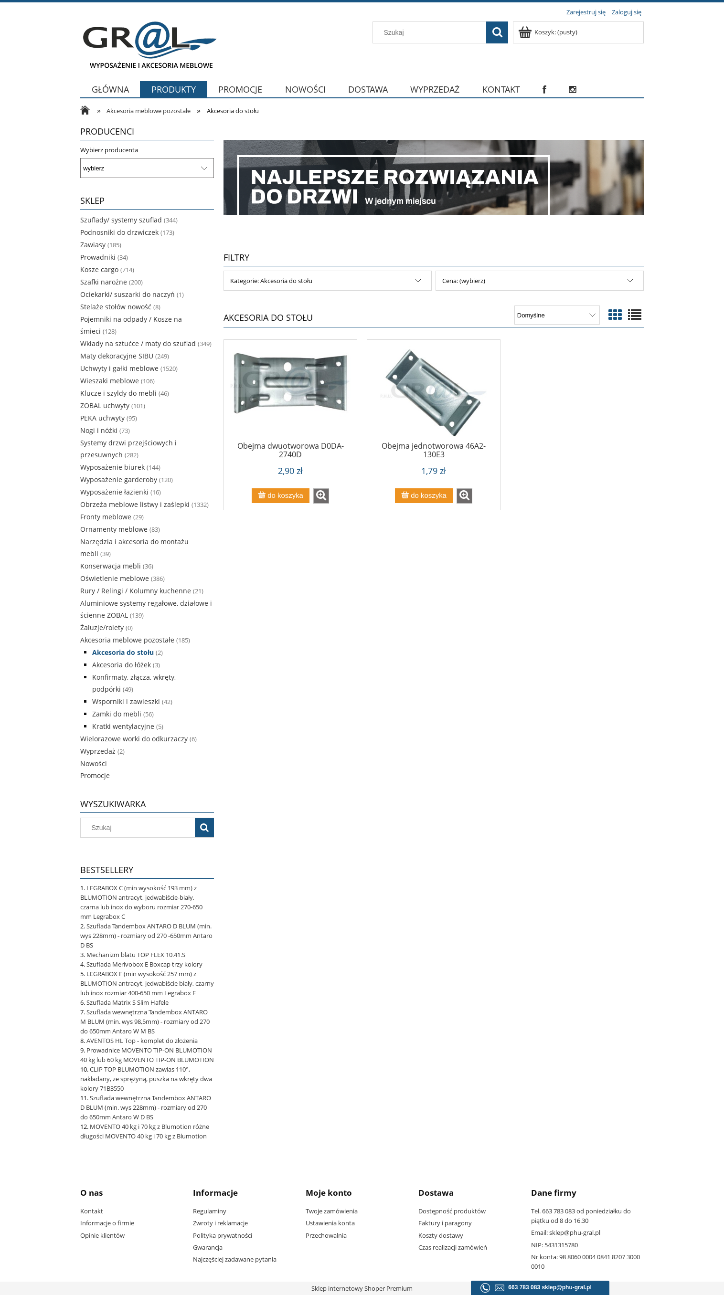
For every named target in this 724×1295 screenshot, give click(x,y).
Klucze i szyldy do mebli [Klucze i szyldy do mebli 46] (118, 393)
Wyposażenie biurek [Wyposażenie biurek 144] (112, 467)
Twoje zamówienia (332, 1211)
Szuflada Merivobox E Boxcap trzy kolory (144, 964)
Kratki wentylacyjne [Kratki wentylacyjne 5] (123, 726)
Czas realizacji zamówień (452, 1247)
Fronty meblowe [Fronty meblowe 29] (105, 516)
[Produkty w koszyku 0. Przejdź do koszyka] (548, 32)
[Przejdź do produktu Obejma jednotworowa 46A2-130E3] (433, 394)
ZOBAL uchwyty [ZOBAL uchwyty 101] (104, 405)
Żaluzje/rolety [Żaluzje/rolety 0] (102, 627)
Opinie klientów (102, 1235)
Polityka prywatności (222, 1235)
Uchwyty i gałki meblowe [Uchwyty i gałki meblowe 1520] (119, 368)
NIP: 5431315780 (554, 1245)
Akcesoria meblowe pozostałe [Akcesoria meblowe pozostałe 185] (127, 639)
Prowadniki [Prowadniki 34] (98, 257)
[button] (321, 496)
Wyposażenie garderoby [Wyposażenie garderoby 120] (118, 479)
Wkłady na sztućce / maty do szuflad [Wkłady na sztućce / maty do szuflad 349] (138, 343)
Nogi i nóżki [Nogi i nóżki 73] (98, 430)
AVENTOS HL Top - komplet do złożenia (142, 1040)
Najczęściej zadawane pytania (235, 1259)
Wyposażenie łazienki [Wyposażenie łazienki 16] (114, 491)
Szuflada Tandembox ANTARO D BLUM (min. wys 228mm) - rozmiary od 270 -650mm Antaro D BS (146, 935)
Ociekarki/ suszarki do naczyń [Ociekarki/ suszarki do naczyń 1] (127, 294)
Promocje (95, 775)
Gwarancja (208, 1247)
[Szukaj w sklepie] (432, 32)
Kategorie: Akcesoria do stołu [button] (271, 280)
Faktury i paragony (445, 1223)
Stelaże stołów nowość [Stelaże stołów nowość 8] (115, 306)
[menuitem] (110, 89)
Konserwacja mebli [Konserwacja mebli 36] (110, 565)
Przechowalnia (326, 1235)
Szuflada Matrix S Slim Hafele (127, 1002)
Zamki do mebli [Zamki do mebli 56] (116, 713)
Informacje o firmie (107, 1223)
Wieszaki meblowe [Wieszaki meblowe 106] (109, 380)
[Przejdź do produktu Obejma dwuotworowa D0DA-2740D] (290, 394)
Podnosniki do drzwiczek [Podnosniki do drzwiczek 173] (119, 232)
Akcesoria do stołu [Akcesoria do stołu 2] (123, 652)
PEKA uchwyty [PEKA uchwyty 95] (102, 417)
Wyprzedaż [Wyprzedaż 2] (98, 751)
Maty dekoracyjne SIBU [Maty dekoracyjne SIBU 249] (116, 355)
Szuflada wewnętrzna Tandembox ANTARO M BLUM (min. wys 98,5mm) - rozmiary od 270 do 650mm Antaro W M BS (145, 1021)
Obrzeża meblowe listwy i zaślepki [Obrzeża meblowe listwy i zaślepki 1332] (135, 504)
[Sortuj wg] (557, 315)
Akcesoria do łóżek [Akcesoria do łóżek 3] (121, 664)
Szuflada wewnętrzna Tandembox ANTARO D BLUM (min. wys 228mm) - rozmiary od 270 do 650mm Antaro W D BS (145, 1107)
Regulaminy (209, 1211)
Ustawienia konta (330, 1223)
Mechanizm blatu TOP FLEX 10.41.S (135, 954)
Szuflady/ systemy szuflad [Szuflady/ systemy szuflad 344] (121, 219)
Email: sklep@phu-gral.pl (565, 1232)
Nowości (93, 763)
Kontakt (91, 1211)
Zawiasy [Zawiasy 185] (93, 244)
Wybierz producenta (109, 150)
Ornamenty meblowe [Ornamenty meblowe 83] (114, 529)
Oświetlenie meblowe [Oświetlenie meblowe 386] (114, 578)
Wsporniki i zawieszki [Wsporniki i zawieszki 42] (126, 701)
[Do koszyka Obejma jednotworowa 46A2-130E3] (423, 495)
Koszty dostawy (440, 1235)
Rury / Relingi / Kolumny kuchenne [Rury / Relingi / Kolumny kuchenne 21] (135, 590)
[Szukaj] (497, 32)
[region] (434, 177)
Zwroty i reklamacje (220, 1223)
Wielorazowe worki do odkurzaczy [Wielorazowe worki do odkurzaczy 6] (134, 738)
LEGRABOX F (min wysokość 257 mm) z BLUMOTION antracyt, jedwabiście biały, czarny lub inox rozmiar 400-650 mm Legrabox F (147, 983)
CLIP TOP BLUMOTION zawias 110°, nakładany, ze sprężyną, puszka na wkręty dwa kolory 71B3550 (146, 1079)
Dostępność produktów (452, 1211)
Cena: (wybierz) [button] (463, 280)
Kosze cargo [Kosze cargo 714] (99, 269)
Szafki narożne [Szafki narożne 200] (103, 281)
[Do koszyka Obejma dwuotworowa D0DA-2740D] (280, 495)
